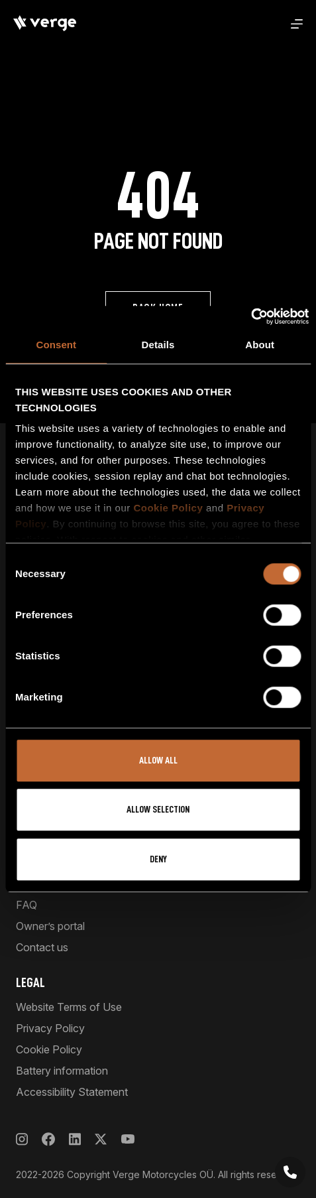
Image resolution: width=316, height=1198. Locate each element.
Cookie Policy (168, 507)
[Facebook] (48, 1139)
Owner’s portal (50, 926)
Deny (158, 859)
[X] (101, 1139)
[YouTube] (127, 1139)
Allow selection (158, 810)
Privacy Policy (50, 1028)
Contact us (42, 947)
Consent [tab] (56, 344)
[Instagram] (22, 1139)
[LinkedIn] (75, 1139)
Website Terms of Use (69, 1007)
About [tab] (259, 344)
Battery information (62, 1070)
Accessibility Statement (72, 1091)
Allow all (158, 760)
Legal (30, 982)
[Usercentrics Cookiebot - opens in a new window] (251, 316)
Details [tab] (158, 344)
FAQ (26, 904)
